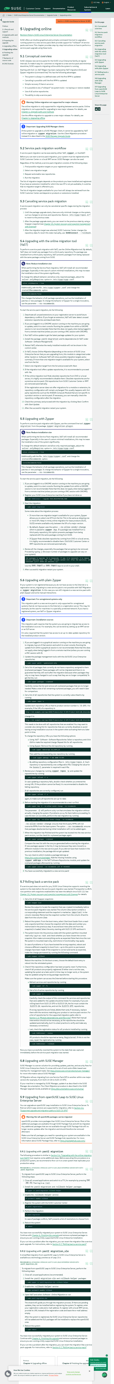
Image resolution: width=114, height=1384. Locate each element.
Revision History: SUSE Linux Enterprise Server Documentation (46, 35)
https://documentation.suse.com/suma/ (67, 1089)
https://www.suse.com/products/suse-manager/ (70, 1071)
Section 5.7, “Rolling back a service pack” (69, 1244)
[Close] (89, 1371)
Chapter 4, (33, 118)
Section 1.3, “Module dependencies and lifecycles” (50, 1018)
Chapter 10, (49, 894)
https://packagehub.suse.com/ (72, 1140)
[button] (8, 1373)
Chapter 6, (45, 1235)
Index (10, 15)
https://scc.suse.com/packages (37, 857)
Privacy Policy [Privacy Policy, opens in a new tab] (53, 1375)
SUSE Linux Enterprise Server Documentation (29, 15)
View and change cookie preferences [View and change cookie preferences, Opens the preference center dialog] (73, 1373)
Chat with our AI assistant (98, 1365)
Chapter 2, (37, 112)
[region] (51, 1373)
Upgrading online (65, 15)
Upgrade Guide (52, 15)
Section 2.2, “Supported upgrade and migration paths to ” (52, 1109)
